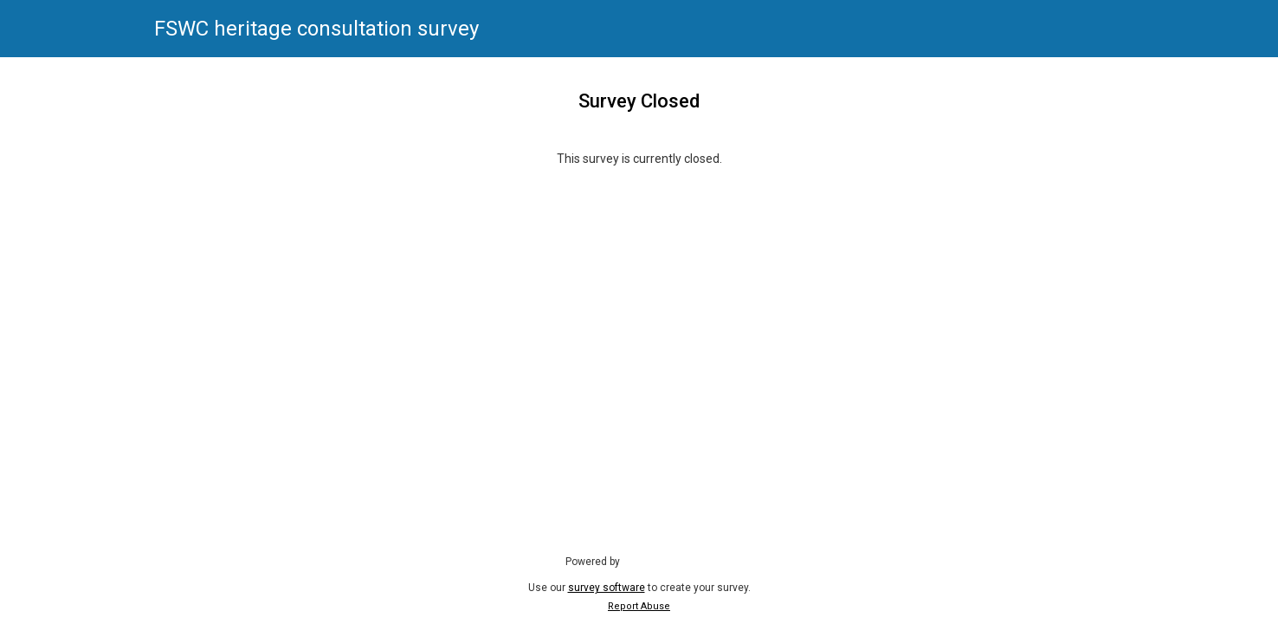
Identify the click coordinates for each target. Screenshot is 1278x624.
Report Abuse (639, 606)
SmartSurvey (670, 561)
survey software (606, 588)
